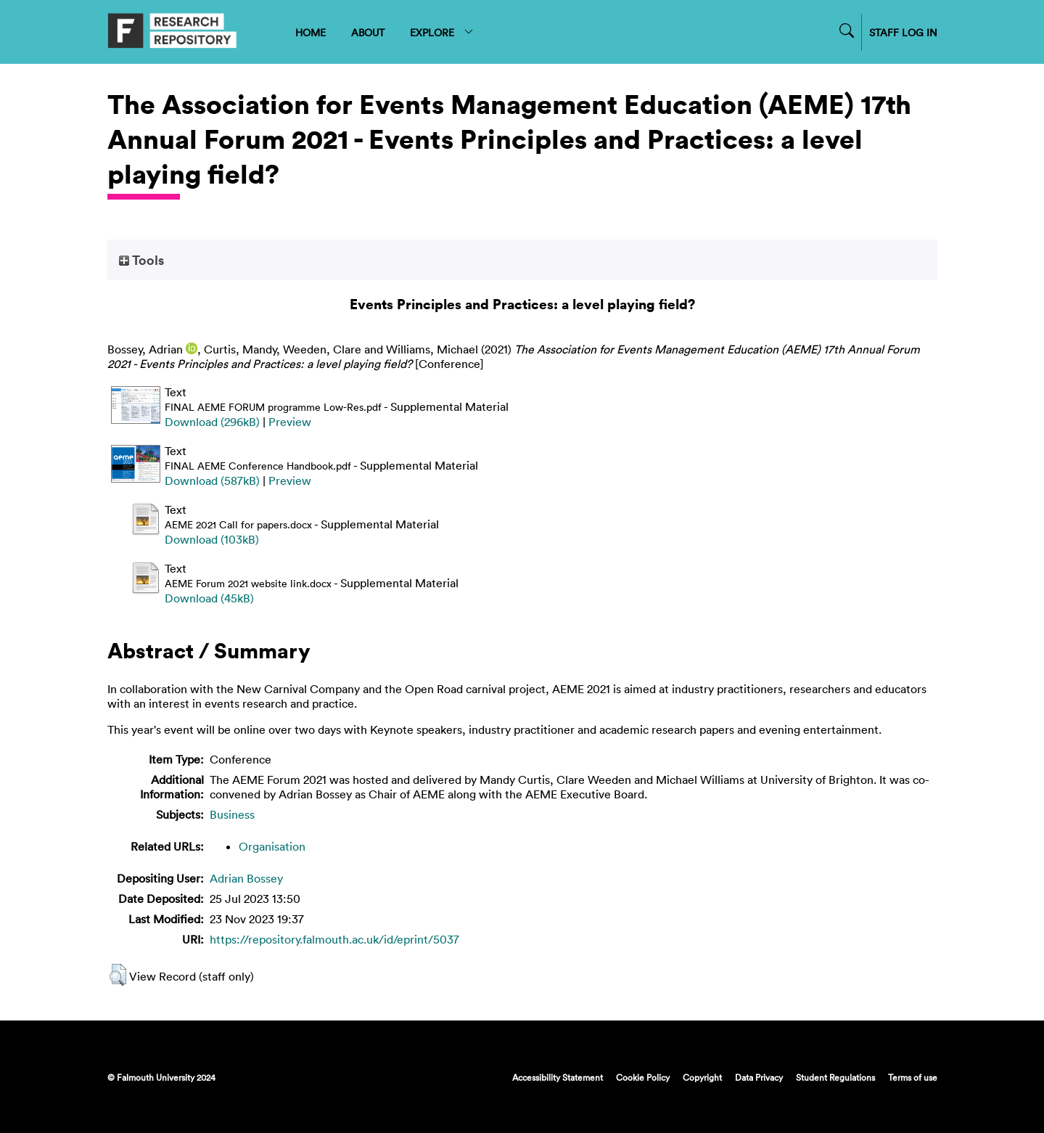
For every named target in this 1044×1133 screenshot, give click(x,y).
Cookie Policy (643, 1077)
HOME (310, 32)
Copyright (702, 1077)
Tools (141, 260)
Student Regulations (835, 1077)
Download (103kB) (212, 539)
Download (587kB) (212, 480)
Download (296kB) (212, 421)
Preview (289, 421)
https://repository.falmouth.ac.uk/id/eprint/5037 (334, 939)
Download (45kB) (209, 598)
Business (232, 814)
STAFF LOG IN (903, 32)
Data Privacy (759, 1077)
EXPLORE (442, 32)
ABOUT (368, 32)
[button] (118, 975)
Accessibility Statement (557, 1077)
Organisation (272, 846)
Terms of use (912, 1077)
